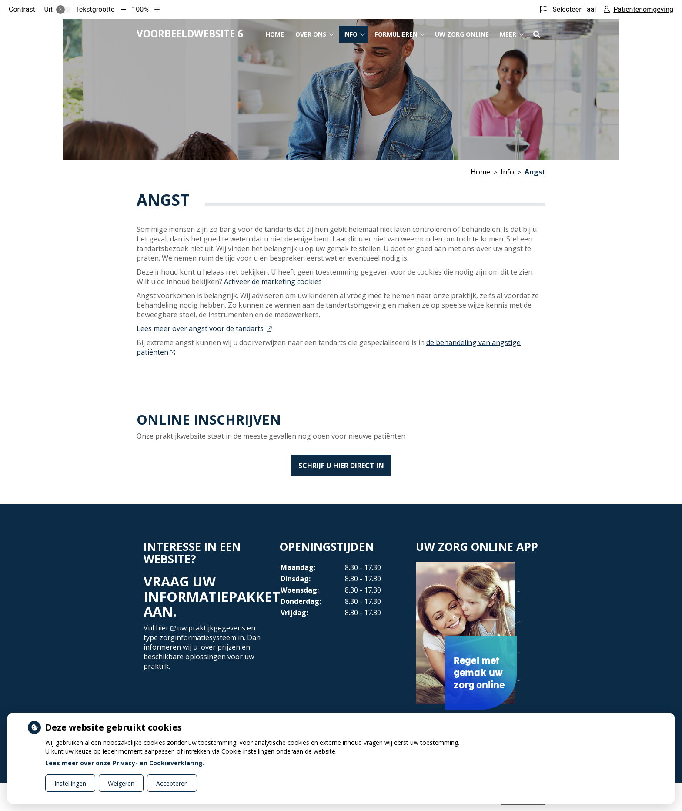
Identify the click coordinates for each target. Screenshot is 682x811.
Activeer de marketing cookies (273, 281)
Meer (508, 34)
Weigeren (121, 783)
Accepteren (172, 783)
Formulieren (396, 34)
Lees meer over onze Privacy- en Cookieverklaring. (124, 763)
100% (140, 9)
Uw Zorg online (462, 34)
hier (165, 628)
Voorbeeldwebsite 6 (190, 33)
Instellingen (70, 783)
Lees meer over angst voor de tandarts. (204, 328)
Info (350, 34)
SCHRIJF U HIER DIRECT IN (341, 465)
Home (275, 34)
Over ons (310, 34)
